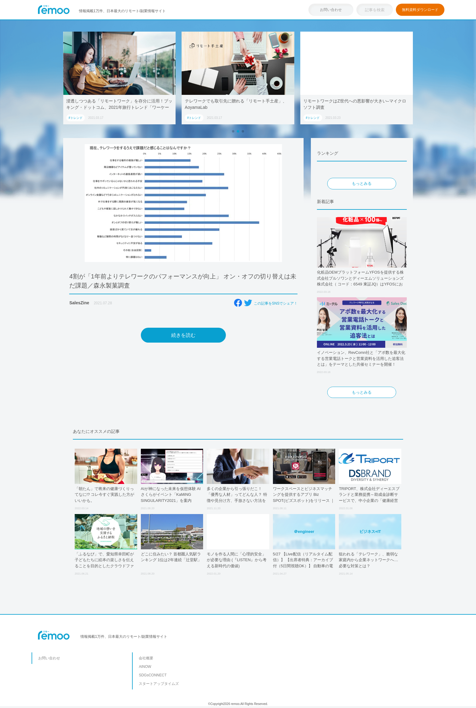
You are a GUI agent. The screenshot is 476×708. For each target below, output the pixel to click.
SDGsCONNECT (152, 675)
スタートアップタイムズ (159, 684)
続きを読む (183, 335)
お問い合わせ (331, 10)
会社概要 (146, 658)
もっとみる (362, 183)
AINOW (145, 667)
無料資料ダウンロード (420, 10)
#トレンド (76, 117)
